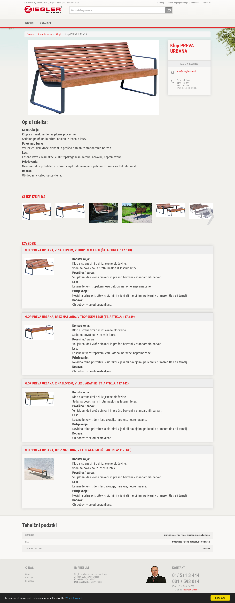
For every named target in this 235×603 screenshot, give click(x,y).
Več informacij (74, 598)
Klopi (58, 34)
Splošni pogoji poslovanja (178, 3)
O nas (27, 574)
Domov (30, 34)
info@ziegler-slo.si (186, 71)
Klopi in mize (45, 34)
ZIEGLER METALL (43, 9)
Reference (195, 3)
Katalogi (160, 3)
